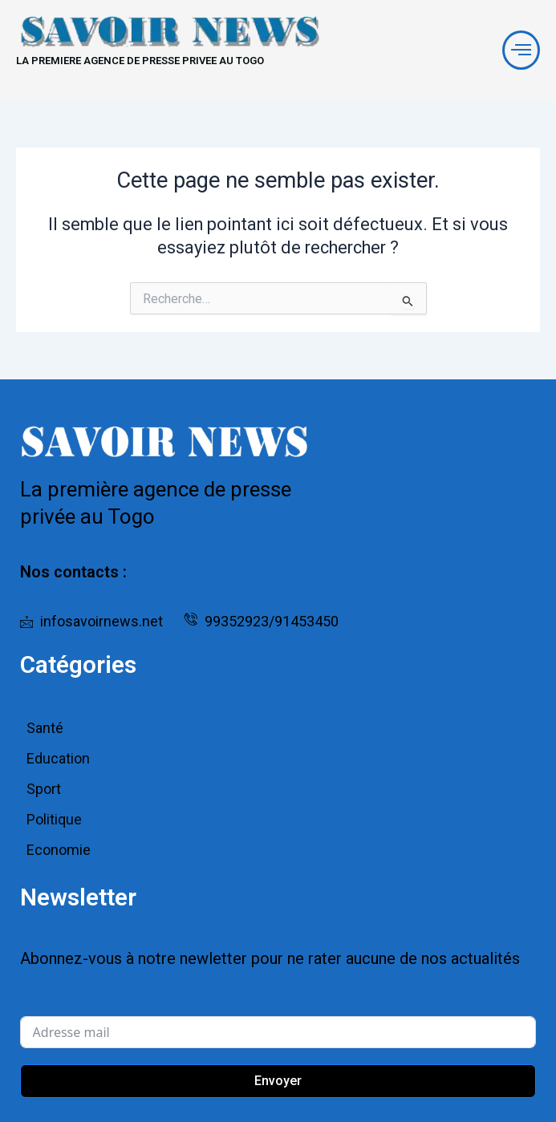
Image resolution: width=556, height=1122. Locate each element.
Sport (43, 788)
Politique (54, 819)
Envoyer (278, 1080)
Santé (44, 727)
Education (58, 758)
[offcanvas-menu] (521, 50)
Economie (58, 849)
